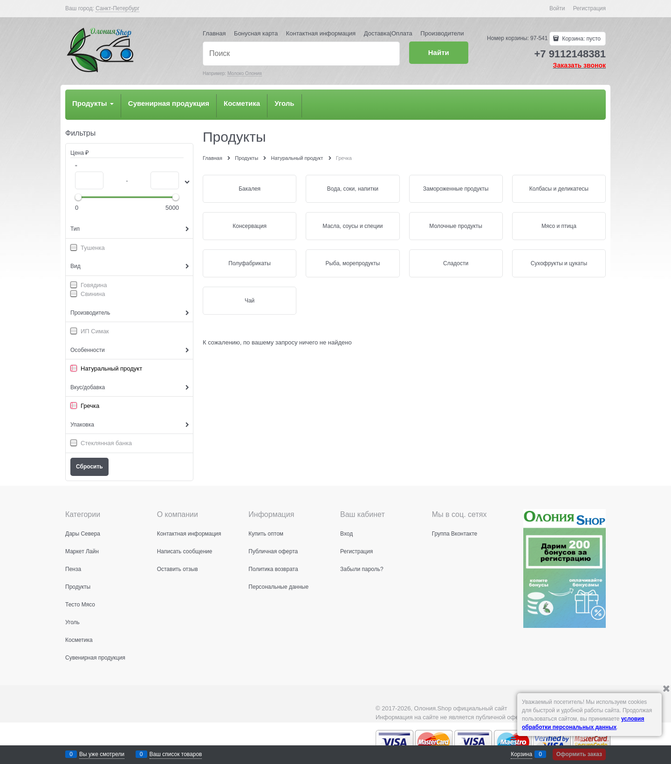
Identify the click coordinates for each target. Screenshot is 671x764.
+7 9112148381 (570, 54)
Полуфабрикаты (249, 263)
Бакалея (249, 189)
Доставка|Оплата (388, 33)
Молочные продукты (455, 226)
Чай (249, 300)
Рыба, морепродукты (352, 263)
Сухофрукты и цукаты (559, 263)
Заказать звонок (579, 65)
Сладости (455, 263)
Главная (214, 33)
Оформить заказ (579, 754)
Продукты (93, 103)
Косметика (242, 103)
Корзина (521, 754)
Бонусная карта (256, 33)
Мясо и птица (558, 226)
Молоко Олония (244, 73)
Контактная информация (321, 33)
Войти (557, 8)
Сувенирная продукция (168, 103)
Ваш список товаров (176, 754)
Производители (442, 33)
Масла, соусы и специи (352, 226)
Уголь (284, 103)
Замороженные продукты (456, 189)
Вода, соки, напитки (352, 189)
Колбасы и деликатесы (559, 189)
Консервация (250, 226)
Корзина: (581, 38)
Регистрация (589, 8)
